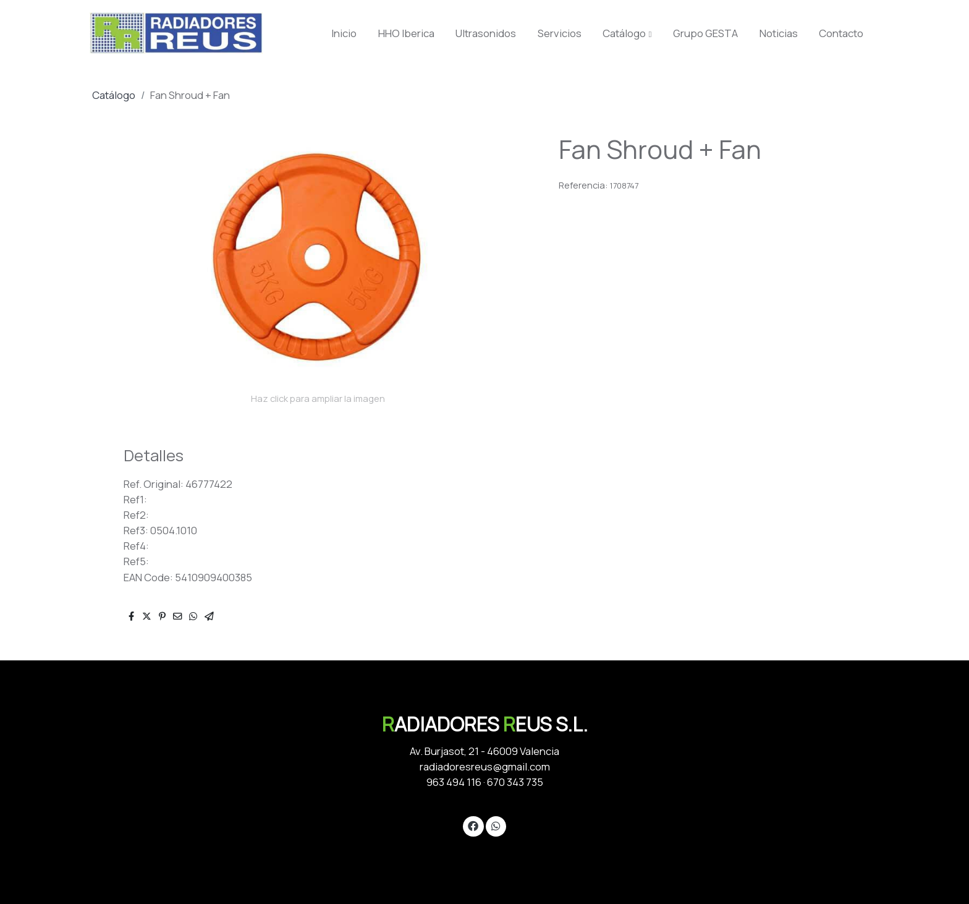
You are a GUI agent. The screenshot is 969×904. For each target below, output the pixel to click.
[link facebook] (473, 825)
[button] (627, 33)
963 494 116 (453, 782)
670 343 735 (515, 782)
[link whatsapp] (496, 825)
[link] (176, 33)
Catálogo (113, 95)
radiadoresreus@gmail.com (485, 766)
